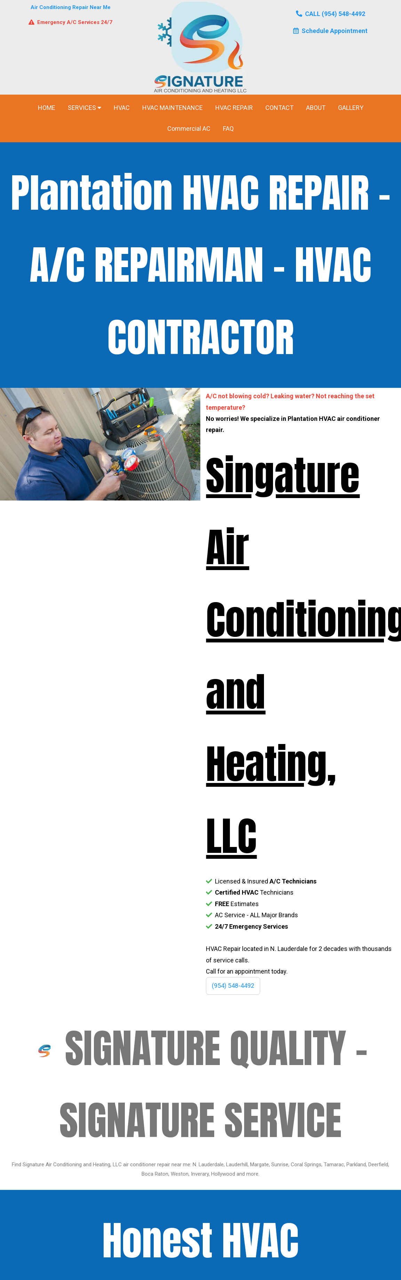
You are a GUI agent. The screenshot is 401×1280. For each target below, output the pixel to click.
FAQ (228, 128)
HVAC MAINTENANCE (172, 107)
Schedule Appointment (330, 30)
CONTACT (279, 107)
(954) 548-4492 (233, 985)
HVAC (122, 107)
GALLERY (350, 107)
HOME (46, 107)
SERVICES (84, 107)
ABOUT (316, 107)
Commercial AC (188, 128)
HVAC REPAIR (234, 107)
